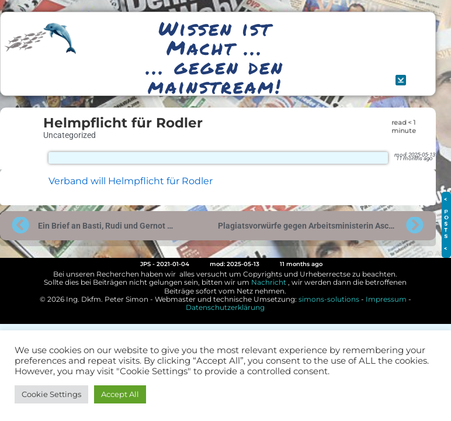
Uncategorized (69, 135)
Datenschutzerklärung (225, 307)
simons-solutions (329, 299)
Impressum (386, 299)
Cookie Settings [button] (51, 394)
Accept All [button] (120, 394)
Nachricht (268, 282)
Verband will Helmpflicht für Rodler (130, 181)
